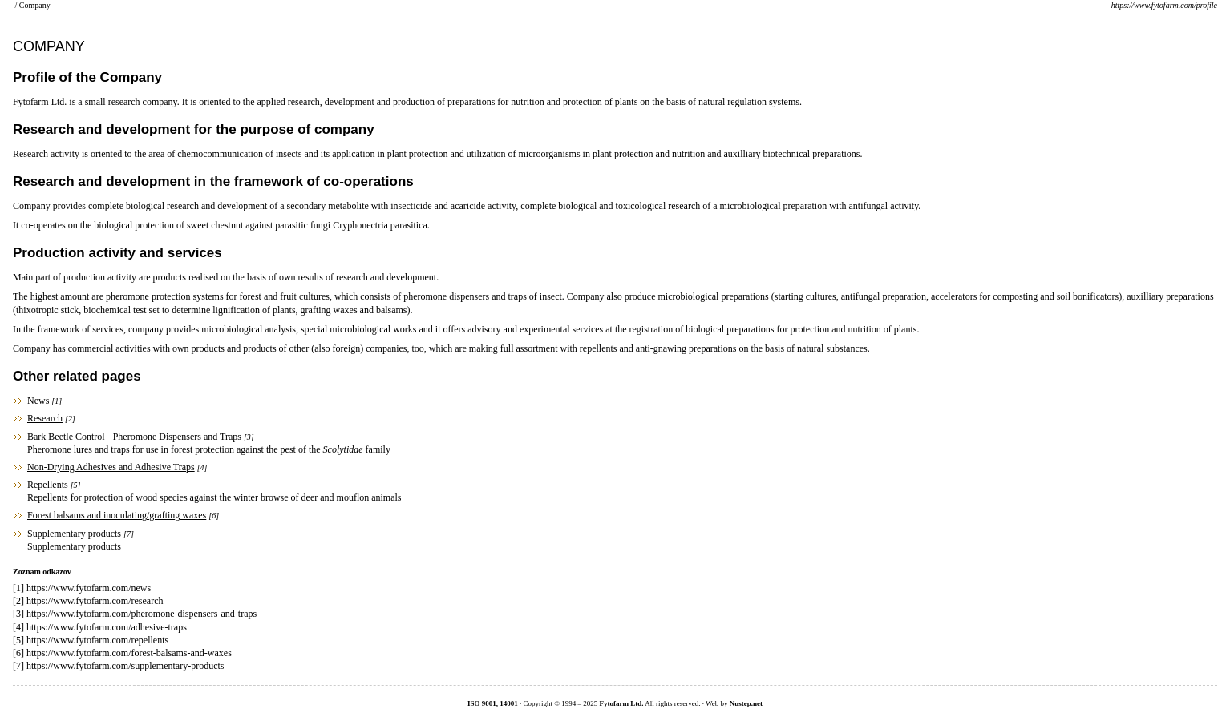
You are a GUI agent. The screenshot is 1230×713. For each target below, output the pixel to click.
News (38, 400)
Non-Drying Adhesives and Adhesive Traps (111, 467)
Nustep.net (746, 703)
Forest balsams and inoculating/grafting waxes (116, 515)
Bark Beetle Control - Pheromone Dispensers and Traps (134, 436)
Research (45, 418)
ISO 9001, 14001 (492, 703)
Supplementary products (74, 533)
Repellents (47, 484)
